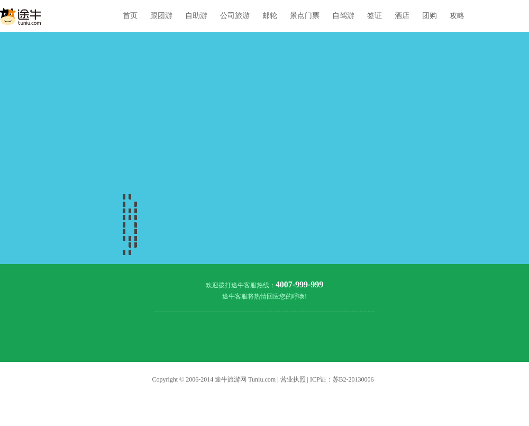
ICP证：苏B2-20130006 (342, 379)
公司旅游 (235, 16)
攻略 (457, 16)
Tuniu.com (262, 379)
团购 (429, 16)
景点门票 (305, 16)
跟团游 (161, 16)
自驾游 (343, 16)
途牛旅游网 (231, 379)
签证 (374, 16)
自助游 (196, 16)
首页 (130, 16)
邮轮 (269, 16)
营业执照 (293, 379)
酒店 (402, 16)
